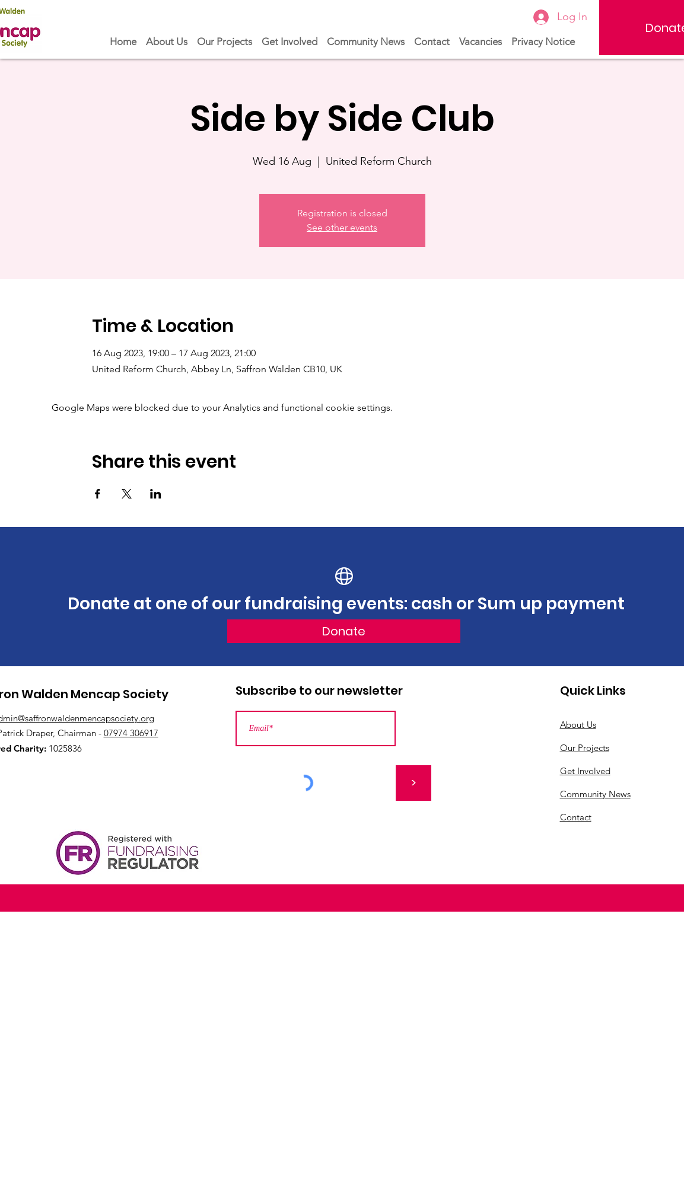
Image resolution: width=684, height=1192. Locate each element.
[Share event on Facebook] (97, 493)
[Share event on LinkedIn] (155, 493)
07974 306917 (131, 733)
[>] (413, 783)
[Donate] (343, 631)
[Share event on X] (126, 493)
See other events (342, 227)
